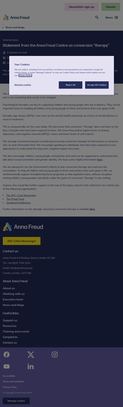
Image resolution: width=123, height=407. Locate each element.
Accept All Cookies (96, 85)
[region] (61, 75)
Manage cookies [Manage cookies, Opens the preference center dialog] (22, 84)
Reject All (71, 85)
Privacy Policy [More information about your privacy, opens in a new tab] (25, 75)
